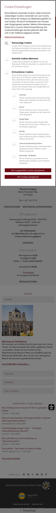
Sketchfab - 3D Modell (27, 155)
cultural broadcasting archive (30, 143)
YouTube (22, 95)
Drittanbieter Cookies (22, 72)
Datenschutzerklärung (14, 37)
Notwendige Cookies (22, 42)
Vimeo (21, 107)
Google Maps (24, 119)
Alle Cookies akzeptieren (28, 177)
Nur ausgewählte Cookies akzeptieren (28, 170)
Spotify (22, 131)
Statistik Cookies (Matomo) (25, 58)
